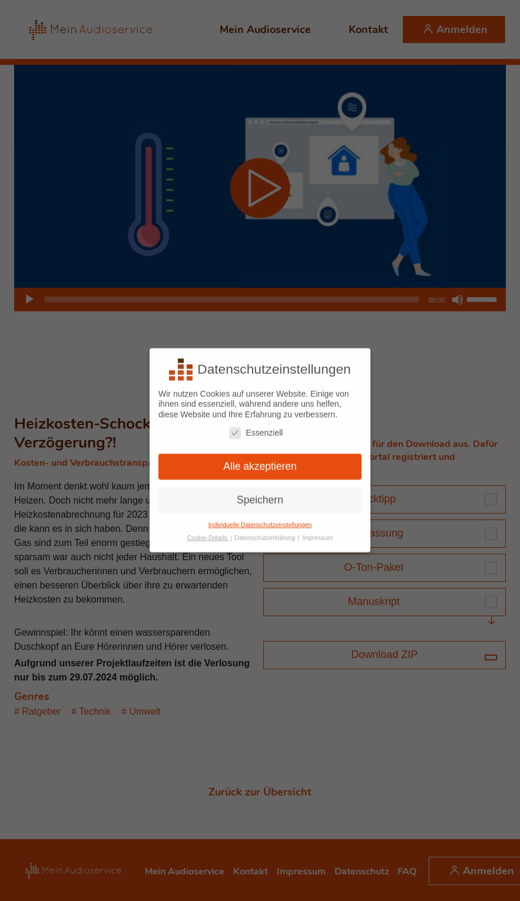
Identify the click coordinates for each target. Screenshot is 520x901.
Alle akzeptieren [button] (260, 460)
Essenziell (256, 427)
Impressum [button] (317, 531)
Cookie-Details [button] (208, 531)
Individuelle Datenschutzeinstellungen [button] (260, 518)
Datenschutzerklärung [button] (266, 531)
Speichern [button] (260, 494)
